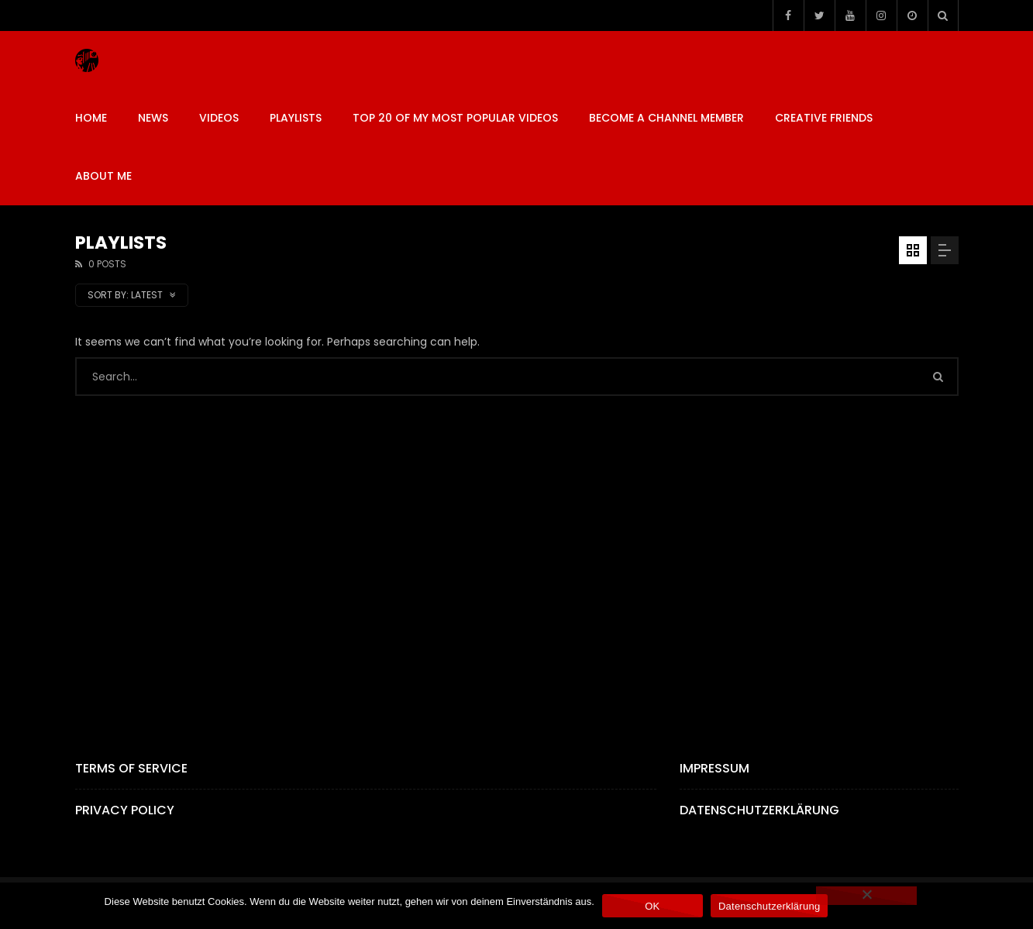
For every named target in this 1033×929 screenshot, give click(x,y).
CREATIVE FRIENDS (824, 118)
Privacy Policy (124, 810)
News (153, 118)
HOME (91, 118)
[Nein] (866, 895)
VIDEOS (219, 118)
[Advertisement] (517, 550)
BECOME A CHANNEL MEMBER (666, 118)
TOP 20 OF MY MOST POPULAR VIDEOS (455, 118)
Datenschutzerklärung (759, 810)
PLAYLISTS (296, 118)
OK (652, 906)
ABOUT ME (103, 176)
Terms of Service (131, 768)
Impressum (714, 768)
